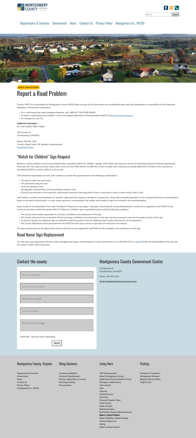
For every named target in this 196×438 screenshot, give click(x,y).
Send (57, 343)
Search (175, 14)
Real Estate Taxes (107, 409)
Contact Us (86, 23)
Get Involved (105, 385)
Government (59, 23)
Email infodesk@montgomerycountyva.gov (118, 281)
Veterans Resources (108, 421)
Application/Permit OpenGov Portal (115, 379)
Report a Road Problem (28, 87)
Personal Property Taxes (110, 400)
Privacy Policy (104, 23)
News (73, 23)
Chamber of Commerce (150, 373)
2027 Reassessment (108, 373)
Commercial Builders (68, 373)
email (137, 242)
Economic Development (69, 376)
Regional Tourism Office (150, 379)
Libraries (103, 391)
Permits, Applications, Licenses (72, 379)
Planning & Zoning (67, 382)
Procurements (65, 385)
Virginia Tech (145, 382)
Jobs (102, 388)
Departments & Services (34, 23)
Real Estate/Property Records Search (116, 412)
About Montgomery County (112, 376)
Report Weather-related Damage (114, 418)
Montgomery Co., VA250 (130, 23)
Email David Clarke (25, 147)
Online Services (106, 394)
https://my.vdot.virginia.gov (121, 116)
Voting (102, 424)
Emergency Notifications (110, 382)
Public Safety (105, 403)
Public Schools (106, 406)
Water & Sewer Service (110, 427)
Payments (104, 397)
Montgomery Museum (150, 376)
